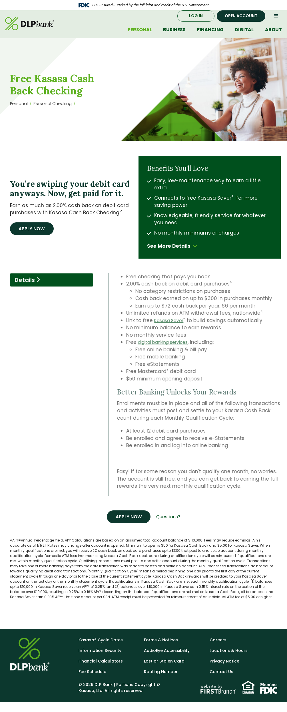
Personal (19, 112)
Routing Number (162, 681)
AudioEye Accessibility (168, 660)
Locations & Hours (230, 660)
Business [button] (174, 35)
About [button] (273, 35)
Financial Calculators (103, 671)
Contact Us (222, 681)
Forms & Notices (162, 649)
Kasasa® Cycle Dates (102, 649)
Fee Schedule (93, 681)
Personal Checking (55, 112)
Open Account (241, 21)
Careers (218, 649)
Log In (196, 21)
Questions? (170, 526)
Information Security (102, 660)
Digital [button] (244, 35)
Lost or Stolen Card (165, 671)
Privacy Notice (225, 671)
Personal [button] (140, 35)
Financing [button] (210, 35)
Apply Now (34, 237)
